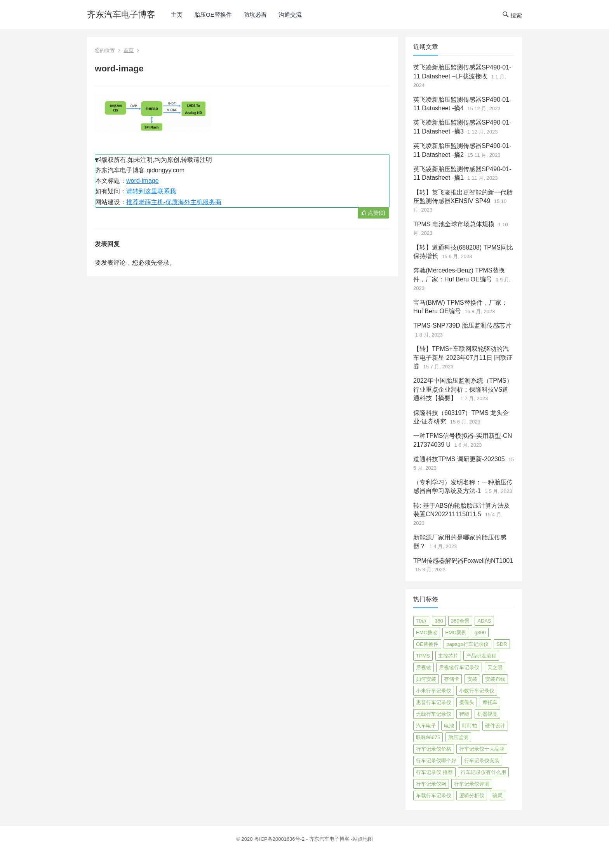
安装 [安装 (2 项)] (472, 679)
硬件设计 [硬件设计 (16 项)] (495, 726)
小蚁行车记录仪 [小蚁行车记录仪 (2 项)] (476, 691)
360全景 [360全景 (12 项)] (460, 621)
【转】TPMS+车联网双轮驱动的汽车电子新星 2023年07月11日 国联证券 (463, 357)
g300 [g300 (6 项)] (480, 632)
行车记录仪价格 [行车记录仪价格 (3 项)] (433, 749)
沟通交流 (290, 14)
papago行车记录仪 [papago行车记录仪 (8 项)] (467, 644)
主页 (177, 14)
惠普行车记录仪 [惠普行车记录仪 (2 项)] (433, 702)
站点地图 (363, 839)
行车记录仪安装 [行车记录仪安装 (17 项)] (481, 761)
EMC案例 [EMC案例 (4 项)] (455, 632)
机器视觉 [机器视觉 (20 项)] (487, 714)
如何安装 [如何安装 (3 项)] (426, 679)
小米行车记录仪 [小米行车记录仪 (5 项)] (433, 691)
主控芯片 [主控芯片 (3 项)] (448, 656)
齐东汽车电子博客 (121, 14)
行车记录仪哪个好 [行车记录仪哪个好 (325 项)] (436, 761)
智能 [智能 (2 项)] (464, 714)
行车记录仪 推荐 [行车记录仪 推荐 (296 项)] (434, 772)
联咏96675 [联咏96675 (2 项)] (428, 737)
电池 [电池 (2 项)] (449, 726)
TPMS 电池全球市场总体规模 (453, 224)
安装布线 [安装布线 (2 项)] (495, 679)
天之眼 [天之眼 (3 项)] (495, 667)
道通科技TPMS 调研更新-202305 (459, 459)
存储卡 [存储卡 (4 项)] (451, 679)
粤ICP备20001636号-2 (280, 839)
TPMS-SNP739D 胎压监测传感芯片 (462, 325)
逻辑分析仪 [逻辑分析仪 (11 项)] (471, 795)
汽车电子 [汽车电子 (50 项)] (426, 726)
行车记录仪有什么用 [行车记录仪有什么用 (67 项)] (483, 772)
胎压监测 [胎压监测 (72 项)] (458, 737)
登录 (163, 262)
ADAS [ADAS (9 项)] (484, 621)
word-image (142, 180)
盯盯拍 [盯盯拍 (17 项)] (469, 726)
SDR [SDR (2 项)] (501, 644)
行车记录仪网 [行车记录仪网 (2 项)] (431, 784)
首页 (129, 50)
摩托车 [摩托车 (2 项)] (490, 702)
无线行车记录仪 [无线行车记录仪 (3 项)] (433, 714)
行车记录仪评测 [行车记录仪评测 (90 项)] (471, 784)
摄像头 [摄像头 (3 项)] (466, 702)
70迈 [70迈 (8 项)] (421, 621)
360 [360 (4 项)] (439, 621)
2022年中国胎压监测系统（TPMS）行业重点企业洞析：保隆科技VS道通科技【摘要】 (463, 389)
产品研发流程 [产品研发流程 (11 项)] (481, 656)
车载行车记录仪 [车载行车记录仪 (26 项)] (433, 795)
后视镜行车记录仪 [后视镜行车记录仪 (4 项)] (459, 667)
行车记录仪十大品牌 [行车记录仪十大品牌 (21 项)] (482, 749)
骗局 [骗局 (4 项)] (497, 795)
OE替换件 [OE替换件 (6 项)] (427, 644)
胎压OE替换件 (213, 14)
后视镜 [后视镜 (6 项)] (423, 667)
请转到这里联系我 (151, 191)
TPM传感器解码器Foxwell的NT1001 (463, 560)
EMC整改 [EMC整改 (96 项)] (426, 632)
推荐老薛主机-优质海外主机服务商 (173, 202)
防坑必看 (255, 14)
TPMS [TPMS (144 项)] (423, 656)
